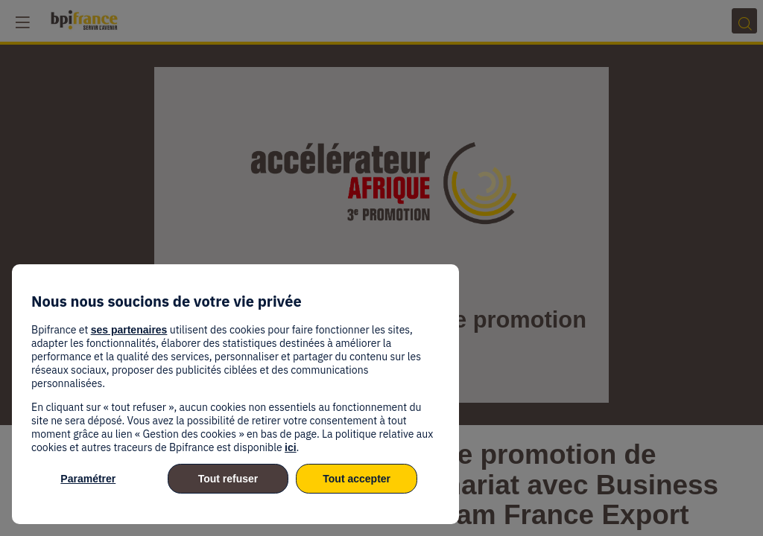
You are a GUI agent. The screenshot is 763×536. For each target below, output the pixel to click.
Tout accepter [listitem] (356, 479)
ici (291, 447)
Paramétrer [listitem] (87, 479)
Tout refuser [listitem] (228, 479)
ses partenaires (129, 330)
